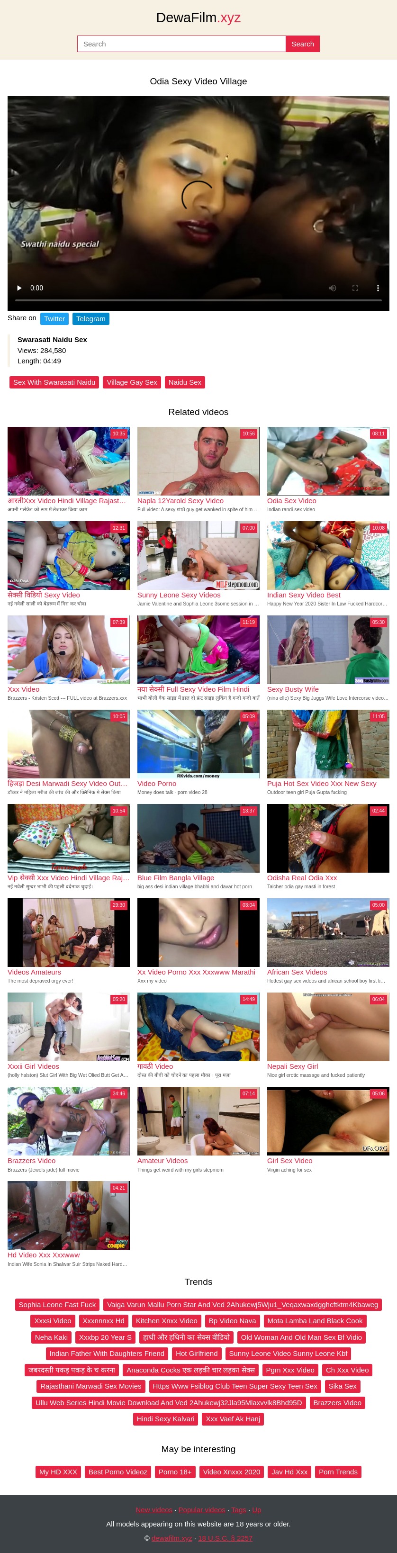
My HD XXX (58, 1472)
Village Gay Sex (132, 382)
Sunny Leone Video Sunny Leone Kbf (288, 1353)
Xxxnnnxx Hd (104, 1321)
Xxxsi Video (52, 1321)
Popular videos (202, 1510)
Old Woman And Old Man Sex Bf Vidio (301, 1337)
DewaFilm (198, 17)
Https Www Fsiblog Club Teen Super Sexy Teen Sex (235, 1386)
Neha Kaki (51, 1337)
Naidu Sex (185, 382)
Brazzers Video (337, 1403)
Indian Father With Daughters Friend (107, 1353)
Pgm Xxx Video (290, 1370)
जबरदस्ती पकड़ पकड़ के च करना (72, 1370)
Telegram (91, 319)
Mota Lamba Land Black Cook (315, 1321)
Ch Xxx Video (347, 1370)
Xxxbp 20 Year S (105, 1337)
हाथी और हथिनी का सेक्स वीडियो (186, 1337)
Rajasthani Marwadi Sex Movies (90, 1386)
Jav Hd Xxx (289, 1472)
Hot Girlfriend (196, 1353)
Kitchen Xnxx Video (167, 1321)
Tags (238, 1510)
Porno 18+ (175, 1472)
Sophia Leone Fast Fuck (57, 1304)
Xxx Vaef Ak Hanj (233, 1419)
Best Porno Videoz (118, 1472)
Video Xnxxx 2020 (232, 1472)
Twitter (54, 319)
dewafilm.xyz (172, 1538)
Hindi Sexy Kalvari (166, 1419)
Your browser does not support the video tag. (198, 203)
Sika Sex (343, 1386)
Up (256, 1510)
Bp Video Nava (232, 1321)
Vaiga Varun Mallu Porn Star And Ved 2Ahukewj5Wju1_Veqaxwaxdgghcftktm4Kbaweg (242, 1304)
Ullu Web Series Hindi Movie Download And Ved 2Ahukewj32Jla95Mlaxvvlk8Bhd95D (169, 1403)
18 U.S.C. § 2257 (225, 1538)
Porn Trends (338, 1472)
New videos (154, 1510)
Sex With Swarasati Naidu (54, 382)
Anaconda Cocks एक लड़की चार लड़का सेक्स (190, 1370)
